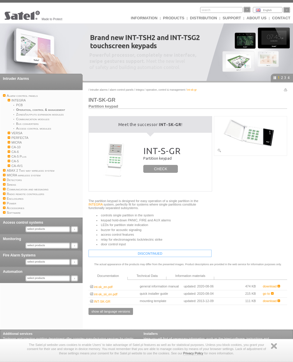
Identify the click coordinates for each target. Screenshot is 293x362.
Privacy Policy (193, 353)
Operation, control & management (165, 89)
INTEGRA (140, 89)
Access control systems (23, 222)
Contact (281, 18)
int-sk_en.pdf (101, 287)
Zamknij (274, 346)
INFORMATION (144, 18)
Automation (13, 272)
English (267, 10)
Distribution (203, 18)
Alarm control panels (122, 89)
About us (257, 18)
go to (268, 293)
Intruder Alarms (16, 79)
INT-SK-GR (100, 301)
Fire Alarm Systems (19, 255)
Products (173, 18)
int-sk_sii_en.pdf (103, 294)
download (271, 286)
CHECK (160, 169)
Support (232, 18)
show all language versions (110, 311)
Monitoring (12, 239)
